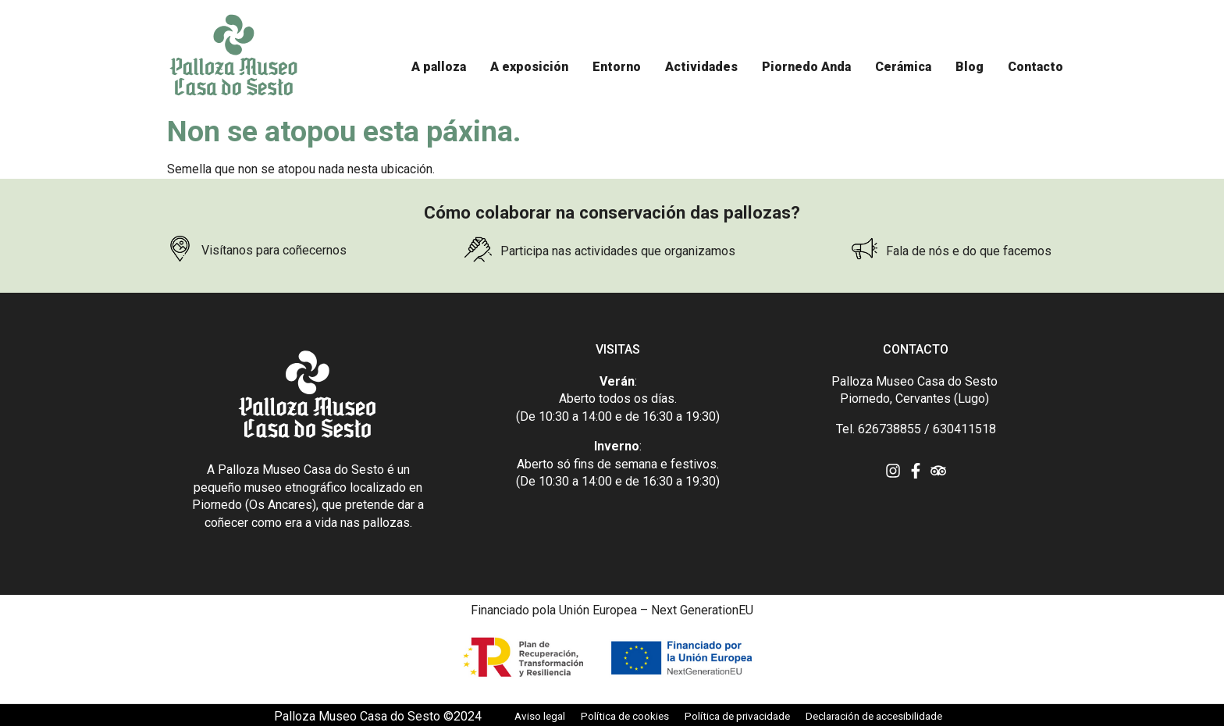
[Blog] (969, 67)
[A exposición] (529, 67)
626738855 (889, 429)
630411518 (964, 429)
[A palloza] (438, 67)
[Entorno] (616, 67)
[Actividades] (701, 67)
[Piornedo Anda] (806, 67)
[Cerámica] (903, 67)
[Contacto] (1035, 67)
